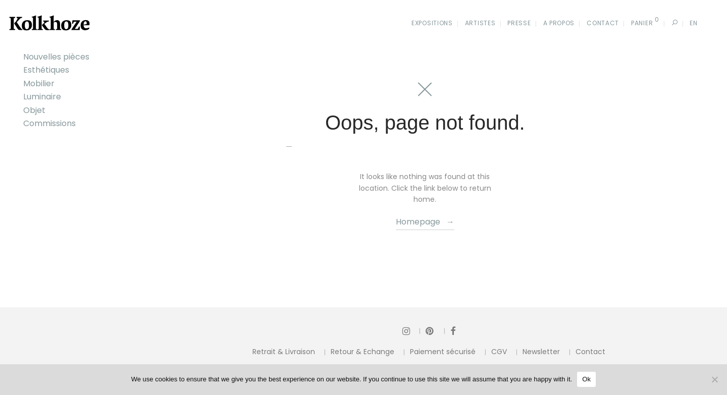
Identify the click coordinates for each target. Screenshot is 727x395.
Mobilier (39, 83)
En (693, 23)
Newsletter (541, 352)
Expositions (432, 23)
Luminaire (42, 96)
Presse (519, 23)
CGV (499, 352)
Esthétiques (46, 70)
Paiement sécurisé (443, 352)
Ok (586, 379)
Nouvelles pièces (56, 57)
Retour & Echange (362, 352)
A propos (559, 23)
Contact (603, 23)
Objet (34, 110)
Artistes (480, 23)
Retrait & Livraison (283, 352)
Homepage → (425, 222)
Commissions (49, 123)
